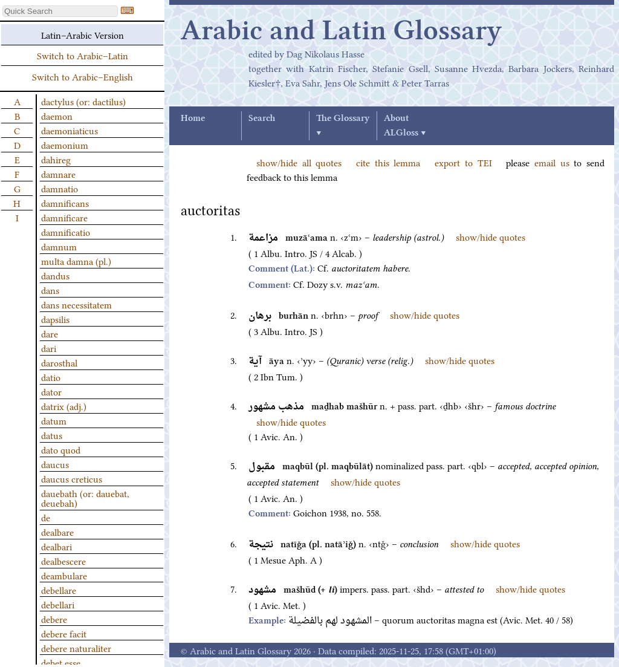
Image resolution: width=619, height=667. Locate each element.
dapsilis (55, 318)
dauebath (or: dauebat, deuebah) (85, 497)
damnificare (64, 217)
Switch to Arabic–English (82, 76)
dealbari (56, 546)
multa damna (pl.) (76, 260)
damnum (59, 246)
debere (54, 618)
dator (51, 391)
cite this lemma (388, 162)
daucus (55, 463)
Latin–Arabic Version (82, 34)
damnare (58, 173)
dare (49, 333)
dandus (55, 275)
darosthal (59, 362)
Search (261, 118)
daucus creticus (71, 478)
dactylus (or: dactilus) (83, 101)
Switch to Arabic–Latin (82, 55)
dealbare (57, 531)
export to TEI (463, 162)
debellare (58, 589)
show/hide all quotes (299, 162)
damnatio (59, 188)
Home (193, 118)
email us (551, 162)
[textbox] (60, 11)
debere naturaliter (76, 647)
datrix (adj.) (63, 405)
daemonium (64, 144)
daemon (57, 115)
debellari (57, 604)
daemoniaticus (69, 130)
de (45, 517)
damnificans (65, 202)
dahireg (56, 159)
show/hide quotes (490, 236)
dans (50, 289)
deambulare (64, 575)
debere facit (63, 633)
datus (51, 434)
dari (48, 347)
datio (50, 376)
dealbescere (63, 560)
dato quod (60, 449)
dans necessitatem (76, 304)
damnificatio (65, 231)
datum (53, 420)
